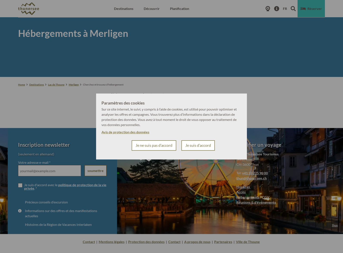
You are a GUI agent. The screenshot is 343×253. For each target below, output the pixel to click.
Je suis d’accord (198, 145)
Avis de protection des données (125, 132)
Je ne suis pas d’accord (154, 145)
